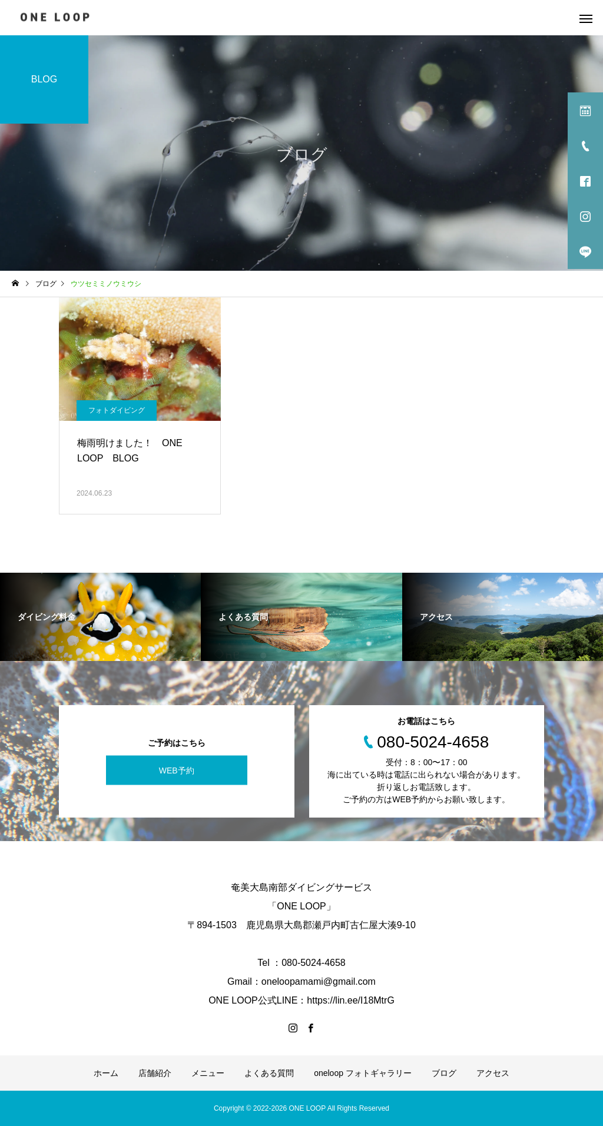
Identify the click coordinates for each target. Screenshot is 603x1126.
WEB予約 (176, 770)
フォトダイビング (116, 410)
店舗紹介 (154, 1073)
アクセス (492, 1073)
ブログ (444, 1073)
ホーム (106, 1073)
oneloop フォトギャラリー (363, 1073)
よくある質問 (269, 1073)
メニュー (207, 1073)
